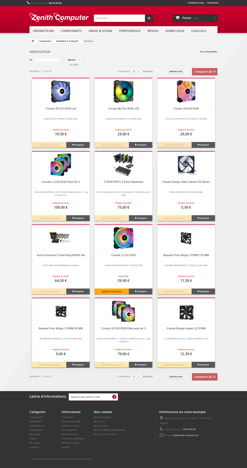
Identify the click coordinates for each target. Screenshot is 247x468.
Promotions (68, 417)
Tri (31, 60)
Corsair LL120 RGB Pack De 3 (61, 181)
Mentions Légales (71, 443)
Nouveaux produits (71, 421)
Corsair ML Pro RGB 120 (123, 108)
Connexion (212, 2)
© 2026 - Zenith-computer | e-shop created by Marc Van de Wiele (60, 459)
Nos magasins (69, 430)
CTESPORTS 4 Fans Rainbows (123, 181)
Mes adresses (101, 426)
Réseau (153, 31)
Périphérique (130, 31)
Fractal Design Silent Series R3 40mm (186, 181)
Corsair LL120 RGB (123, 255)
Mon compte (103, 412)
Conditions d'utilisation (73, 438)
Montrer (72, 60)
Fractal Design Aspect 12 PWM (186, 328)
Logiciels (198, 31)
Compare (79, 145)
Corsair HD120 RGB (186, 108)
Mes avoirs (99, 421)
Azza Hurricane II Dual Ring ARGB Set (61, 255)
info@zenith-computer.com (186, 435)
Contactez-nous (196, 2)
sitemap (66, 447)
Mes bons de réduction (105, 434)
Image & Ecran (100, 31)
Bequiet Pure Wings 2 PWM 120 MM (186, 255)
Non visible (35, 434)
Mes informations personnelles (109, 430)
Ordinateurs (43, 31)
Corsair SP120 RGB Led (61, 108)
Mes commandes (102, 417)
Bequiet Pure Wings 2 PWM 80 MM (61, 328)
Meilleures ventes (70, 426)
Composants (71, 31)
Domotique (175, 31)
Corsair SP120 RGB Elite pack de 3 (123, 328)
